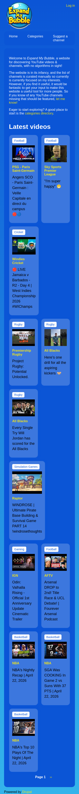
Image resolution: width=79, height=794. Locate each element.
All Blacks (52, 350)
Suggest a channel (60, 38)
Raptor (17, 498)
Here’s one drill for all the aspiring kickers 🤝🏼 (55, 365)
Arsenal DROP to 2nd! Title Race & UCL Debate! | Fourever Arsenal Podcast (54, 600)
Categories (35, 36)
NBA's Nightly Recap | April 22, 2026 (23, 675)
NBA (15, 663)
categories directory (39, 113)
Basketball (20, 637)
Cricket (18, 232)
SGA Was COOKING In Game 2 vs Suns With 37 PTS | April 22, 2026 (55, 683)
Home (13, 36)
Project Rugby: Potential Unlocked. (20, 369)
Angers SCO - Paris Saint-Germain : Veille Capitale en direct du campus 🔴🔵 (22, 195)
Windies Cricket (18, 260)
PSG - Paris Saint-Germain (23, 168)
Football (19, 140)
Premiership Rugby (21, 352)
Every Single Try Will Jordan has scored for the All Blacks (23, 438)
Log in (70, 5)
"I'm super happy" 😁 (52, 183)
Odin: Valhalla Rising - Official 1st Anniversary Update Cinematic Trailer (22, 600)
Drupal (27, 792)
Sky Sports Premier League (52, 170)
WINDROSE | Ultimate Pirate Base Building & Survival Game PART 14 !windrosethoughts (27, 518)
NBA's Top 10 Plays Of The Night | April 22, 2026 (23, 755)
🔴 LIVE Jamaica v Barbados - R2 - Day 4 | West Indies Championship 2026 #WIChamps (24, 288)
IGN (15, 575)
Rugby (18, 324)
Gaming (19, 549)
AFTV (48, 575)
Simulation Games (25, 466)
